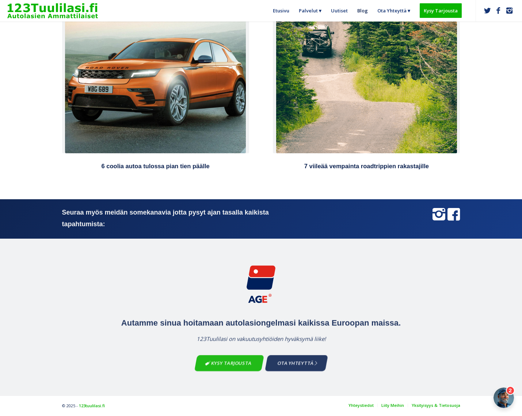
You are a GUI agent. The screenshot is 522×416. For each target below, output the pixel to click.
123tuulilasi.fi (92, 405)
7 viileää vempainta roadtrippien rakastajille (366, 166)
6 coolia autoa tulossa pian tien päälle (156, 166)
